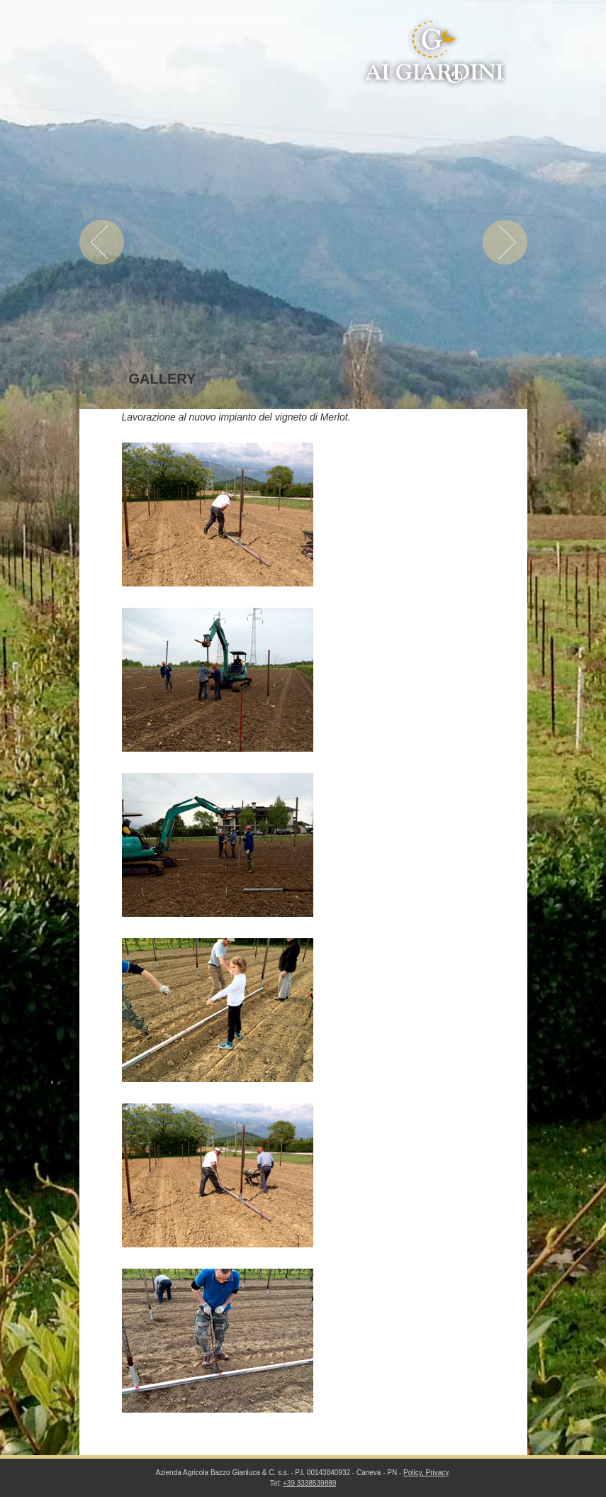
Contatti (265, 19)
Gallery (114, 43)
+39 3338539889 (309, 1483)
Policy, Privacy (426, 1472)
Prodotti (213, 19)
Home (107, 19)
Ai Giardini (156, 19)
